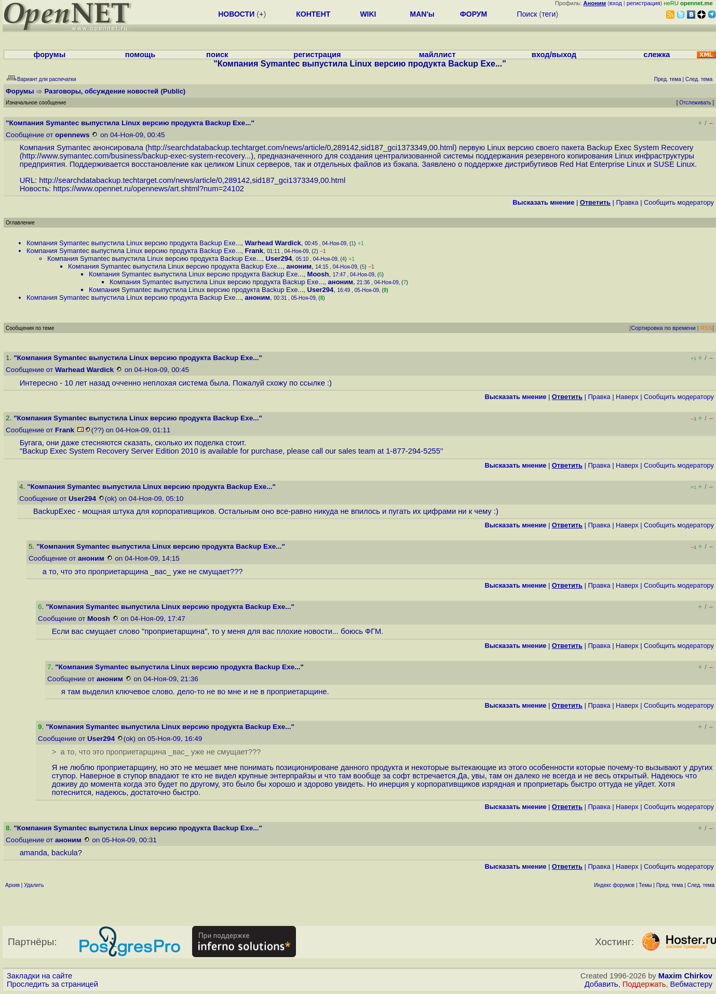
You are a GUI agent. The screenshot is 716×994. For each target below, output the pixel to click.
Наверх (627, 397)
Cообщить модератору (679, 202)
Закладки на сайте (39, 976)
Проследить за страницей (52, 984)
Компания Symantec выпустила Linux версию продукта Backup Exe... (133, 243)
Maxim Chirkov (685, 976)
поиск (217, 54)
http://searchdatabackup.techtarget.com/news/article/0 (239, 147)
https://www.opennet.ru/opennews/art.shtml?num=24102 (148, 188)
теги (549, 14)
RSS (706, 328)
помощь (140, 54)
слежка (656, 54)
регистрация (643, 3)
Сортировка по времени (663, 328)
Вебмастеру (691, 984)
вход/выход (554, 54)
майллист (437, 54)
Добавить (601, 984)
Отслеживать (695, 102)
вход (616, 3)
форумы (50, 54)
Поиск (527, 14)
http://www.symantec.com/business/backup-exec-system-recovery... (136, 156)
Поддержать (644, 984)
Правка (627, 202)
